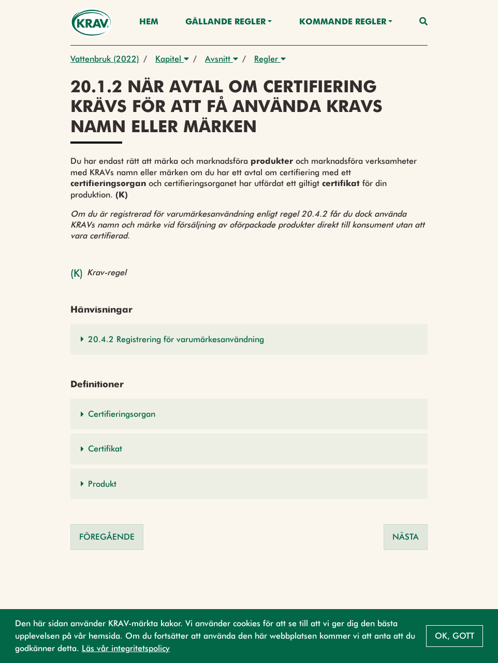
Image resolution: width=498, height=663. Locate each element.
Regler (270, 59)
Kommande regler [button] (342, 22)
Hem (148, 22)
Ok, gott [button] (454, 636)
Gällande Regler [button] (225, 22)
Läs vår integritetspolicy (126, 648)
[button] (249, 339)
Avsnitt (221, 59)
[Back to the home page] (91, 22)
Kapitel (172, 59)
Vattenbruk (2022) (104, 59)
